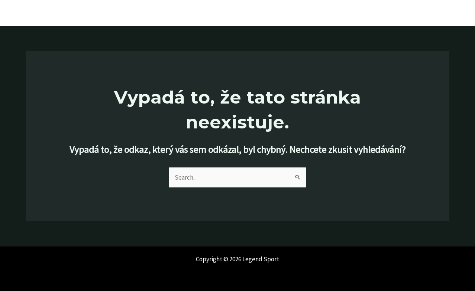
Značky (337, 13)
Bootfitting (375, 13)
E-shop (446, 13)
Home (307, 13)
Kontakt (413, 13)
